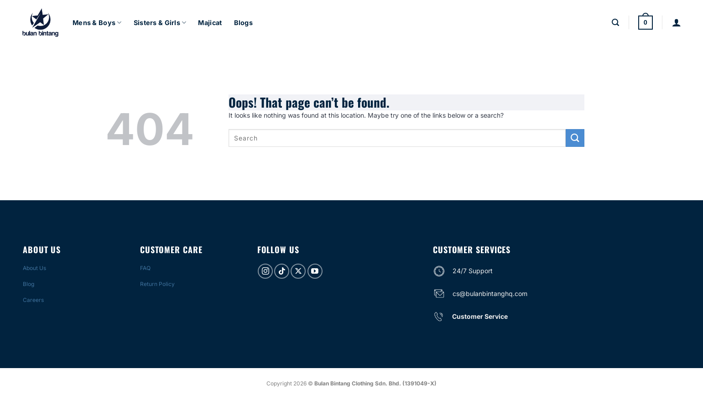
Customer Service (480, 316)
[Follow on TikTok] (281, 271)
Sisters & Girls (160, 22)
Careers (33, 299)
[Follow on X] (298, 271)
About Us (34, 268)
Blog (28, 284)
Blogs (243, 22)
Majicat (210, 22)
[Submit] (575, 138)
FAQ (145, 268)
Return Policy (157, 284)
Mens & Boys (97, 22)
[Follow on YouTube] (315, 271)
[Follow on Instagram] (265, 271)
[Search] (615, 22)
